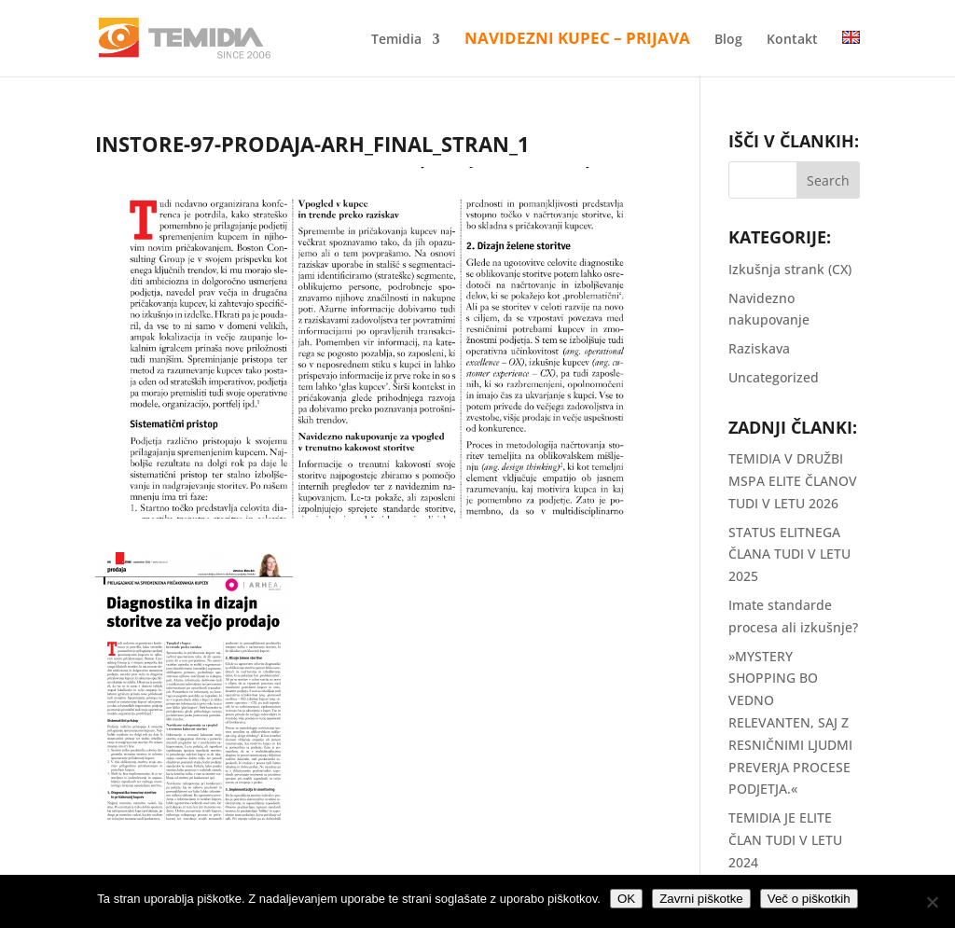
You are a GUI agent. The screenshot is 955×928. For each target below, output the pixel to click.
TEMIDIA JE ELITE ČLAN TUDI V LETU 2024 (785, 840)
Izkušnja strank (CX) (789, 269)
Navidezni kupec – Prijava (577, 40)
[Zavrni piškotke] (931, 902)
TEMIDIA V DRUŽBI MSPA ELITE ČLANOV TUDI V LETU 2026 (792, 481)
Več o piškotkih (809, 899)
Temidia (396, 40)
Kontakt (792, 40)
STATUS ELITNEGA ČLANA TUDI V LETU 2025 (789, 554)
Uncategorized (773, 377)
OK (626, 899)
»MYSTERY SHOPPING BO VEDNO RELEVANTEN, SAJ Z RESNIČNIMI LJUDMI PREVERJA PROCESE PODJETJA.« (790, 722)
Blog (728, 40)
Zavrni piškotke (701, 899)
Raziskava (759, 348)
